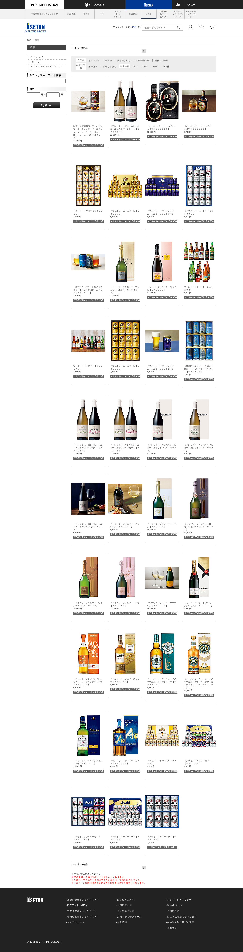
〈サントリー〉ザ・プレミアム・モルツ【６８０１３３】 (160, 214)
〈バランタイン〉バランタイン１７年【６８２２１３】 (87, 764)
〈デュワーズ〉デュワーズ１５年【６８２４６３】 (124, 682)
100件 (166, 66)
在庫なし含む (110, 66)
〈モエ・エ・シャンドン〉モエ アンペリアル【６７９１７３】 (199, 606)
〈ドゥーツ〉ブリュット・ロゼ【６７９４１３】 (124, 606)
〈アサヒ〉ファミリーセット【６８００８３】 (86, 840)
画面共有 (172, 928)
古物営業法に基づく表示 (180, 922)
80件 (155, 66)
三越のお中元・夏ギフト (118, 14)
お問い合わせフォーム (129, 916)
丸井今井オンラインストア (178, 14)
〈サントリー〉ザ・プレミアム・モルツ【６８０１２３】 (160, 369)
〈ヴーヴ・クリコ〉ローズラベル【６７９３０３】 (161, 290)
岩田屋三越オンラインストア (191, 14)
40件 (145, 66)
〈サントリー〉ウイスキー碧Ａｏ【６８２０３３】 (124, 764)
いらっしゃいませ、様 (126, 27)
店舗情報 (71, 14)
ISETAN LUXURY (77, 905)
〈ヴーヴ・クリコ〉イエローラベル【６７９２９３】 (161, 606)
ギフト (87, 14)
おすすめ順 (94, 60)
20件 (135, 66)
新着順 (108, 60)
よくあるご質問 (125, 911)
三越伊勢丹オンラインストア (44, 14)
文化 (102, 14)
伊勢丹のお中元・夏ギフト (164, 14)
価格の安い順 (124, 60)
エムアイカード (75, 922)
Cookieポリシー (176, 905)
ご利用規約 (173, 911)
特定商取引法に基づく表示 (182, 916)
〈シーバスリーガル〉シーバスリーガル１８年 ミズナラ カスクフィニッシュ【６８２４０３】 (198, 685)
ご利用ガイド (124, 905)
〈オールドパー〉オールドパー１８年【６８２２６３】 (161, 129)
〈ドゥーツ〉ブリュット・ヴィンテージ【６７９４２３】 (87, 606)
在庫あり (93, 66)
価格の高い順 (143, 60)
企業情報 (122, 922)
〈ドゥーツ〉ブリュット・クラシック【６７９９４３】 (124, 527)
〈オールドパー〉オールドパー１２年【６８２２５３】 (198, 129)
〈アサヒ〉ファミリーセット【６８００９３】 (197, 764)
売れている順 (161, 60)
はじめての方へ (125, 899)
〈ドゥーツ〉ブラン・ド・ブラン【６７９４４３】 (161, 527)
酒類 (37, 40)
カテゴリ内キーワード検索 (45, 75)
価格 (32, 89)
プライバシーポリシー (179, 899)
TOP (29, 40)
